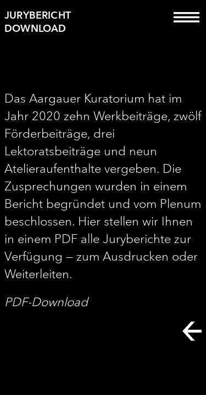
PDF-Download (46, 302)
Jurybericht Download (37, 21)
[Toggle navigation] (186, 25)
